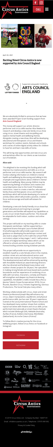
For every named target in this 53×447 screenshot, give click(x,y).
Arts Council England (12, 121)
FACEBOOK (21, 335)
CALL (38, 9)
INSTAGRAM (20, 345)
